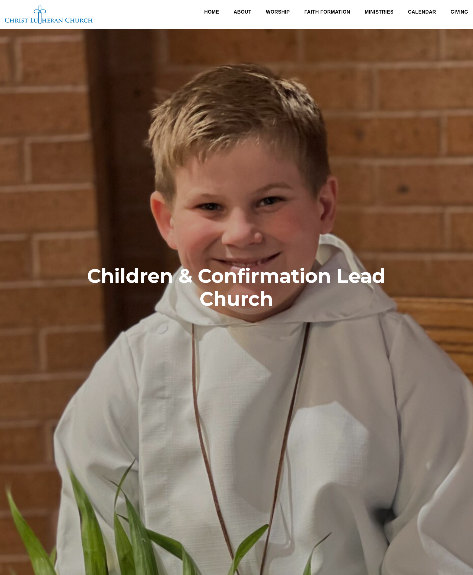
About (243, 12)
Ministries (379, 12)
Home (211, 12)
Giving (459, 12)
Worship (278, 12)
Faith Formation (327, 12)
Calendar (422, 12)
